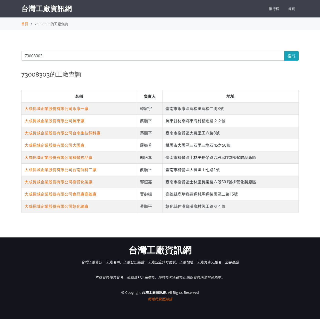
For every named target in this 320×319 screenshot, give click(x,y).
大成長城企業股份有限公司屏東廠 (54, 120)
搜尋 (292, 56)
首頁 (291, 8)
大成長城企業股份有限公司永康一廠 (56, 108)
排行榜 (274, 8)
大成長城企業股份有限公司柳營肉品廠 (58, 157)
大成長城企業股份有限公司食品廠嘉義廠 (60, 194)
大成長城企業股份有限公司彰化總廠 (56, 206)
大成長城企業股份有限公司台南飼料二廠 (60, 169)
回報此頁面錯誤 (160, 299)
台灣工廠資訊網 (46, 8)
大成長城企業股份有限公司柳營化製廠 (58, 182)
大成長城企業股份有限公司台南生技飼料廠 (62, 133)
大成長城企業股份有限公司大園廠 (54, 145)
